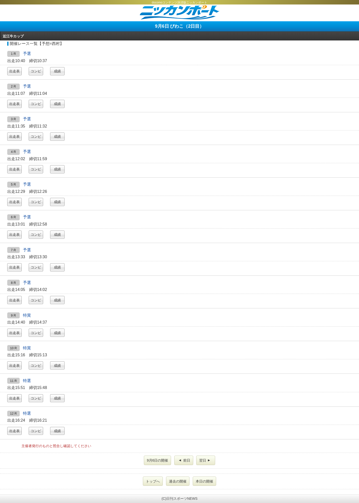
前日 (184, 460)
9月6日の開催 (157, 460)
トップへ (153, 481)
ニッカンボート (179, 12)
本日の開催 (204, 481)
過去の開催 (177, 481)
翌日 (205, 460)
